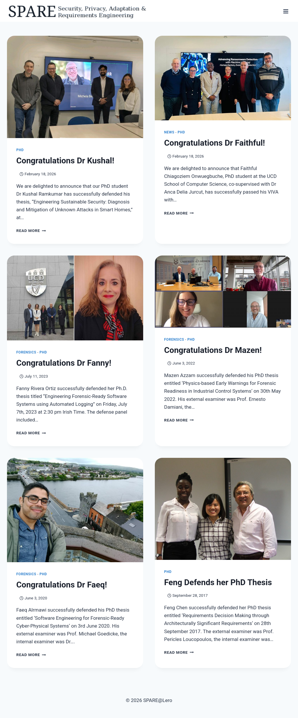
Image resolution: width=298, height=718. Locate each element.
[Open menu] (285, 11)
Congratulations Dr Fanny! (63, 364)
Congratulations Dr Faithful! (214, 144)
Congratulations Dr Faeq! (61, 585)
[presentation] (75, 88)
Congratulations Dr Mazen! (213, 351)
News (169, 133)
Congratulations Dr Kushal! (65, 161)
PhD (20, 151)
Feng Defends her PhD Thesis (218, 583)
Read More (31, 231)
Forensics (26, 353)
